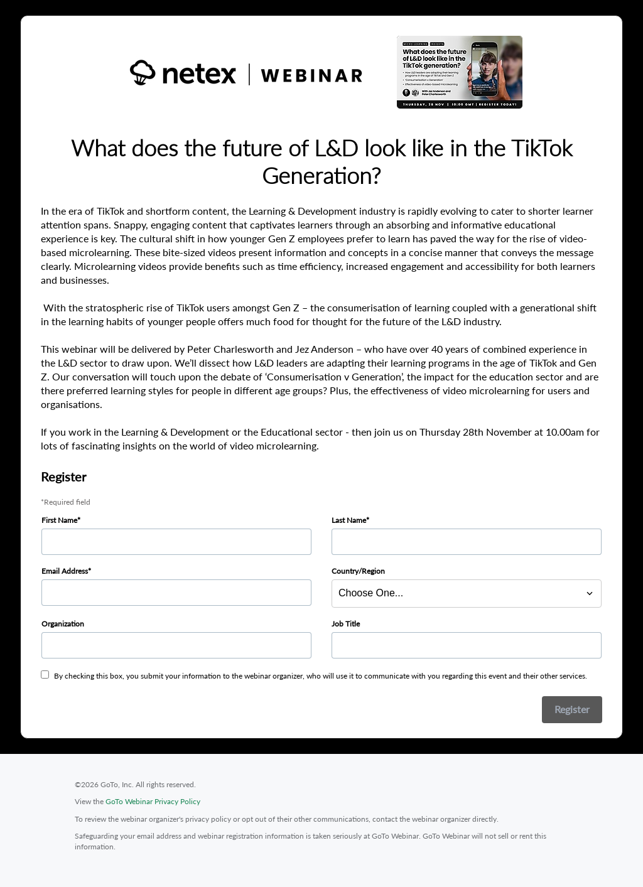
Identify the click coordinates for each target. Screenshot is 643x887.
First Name (59, 520)
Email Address (64, 571)
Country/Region (358, 571)
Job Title (346, 623)
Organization (62, 623)
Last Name (349, 520)
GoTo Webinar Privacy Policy (152, 801)
